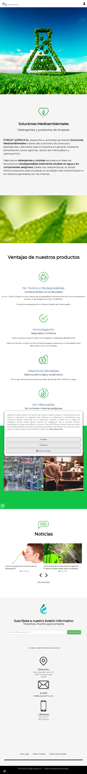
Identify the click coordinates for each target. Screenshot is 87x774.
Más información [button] (56, 429)
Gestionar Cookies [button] (43, 451)
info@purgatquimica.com (43, 696)
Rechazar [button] (43, 445)
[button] (12, 4)
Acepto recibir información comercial (43, 648)
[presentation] (41, 575)
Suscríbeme (74, 632)
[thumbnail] (23, 471)
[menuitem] (24, 754)
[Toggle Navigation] (84, 3)
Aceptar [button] (43, 439)
